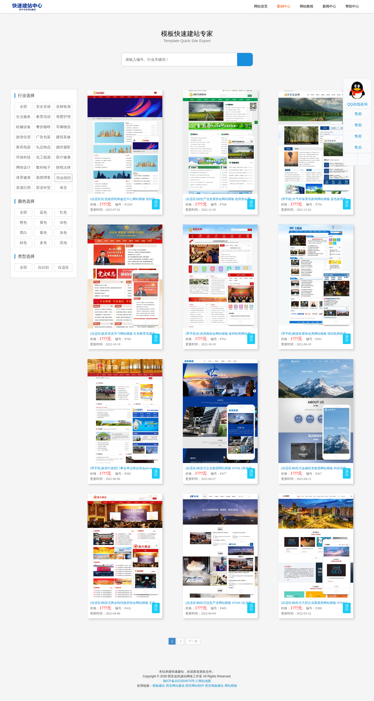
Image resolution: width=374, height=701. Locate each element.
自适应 (63, 267)
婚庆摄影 (63, 147)
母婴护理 (63, 117)
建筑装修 (63, 137)
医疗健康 (63, 157)
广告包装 (43, 137)
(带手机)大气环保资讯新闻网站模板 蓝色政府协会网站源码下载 (324, 199)
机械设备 (23, 127)
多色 (43, 243)
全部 (23, 107)
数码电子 (43, 167)
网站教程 (306, 6)
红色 (63, 212)
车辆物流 (63, 127)
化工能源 (43, 157)
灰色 (63, 233)
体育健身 (23, 178)
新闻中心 (329, 6)
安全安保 (43, 107)
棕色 (23, 243)
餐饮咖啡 (43, 127)
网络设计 (23, 167)
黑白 (23, 233)
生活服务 (23, 117)
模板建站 (158, 685)
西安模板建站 (214, 685)
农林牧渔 (63, 107)
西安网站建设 (175, 685)
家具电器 (23, 147)
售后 (358, 147)
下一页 (193, 641)
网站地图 (204, 681)
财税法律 (63, 167)
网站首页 (261, 6)
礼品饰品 (43, 147)
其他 (63, 243)
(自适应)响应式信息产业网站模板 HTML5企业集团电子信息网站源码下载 (235, 603)
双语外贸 (43, 188)
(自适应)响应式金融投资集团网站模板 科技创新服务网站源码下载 (326, 468)
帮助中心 (352, 6)
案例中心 (283, 6)
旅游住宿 (23, 137)
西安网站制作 (194, 685)
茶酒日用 (23, 188)
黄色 (43, 222)
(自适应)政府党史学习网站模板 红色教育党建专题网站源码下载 (133, 333)
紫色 (43, 233)
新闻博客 (43, 178)
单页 (63, 188)
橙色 (23, 222)
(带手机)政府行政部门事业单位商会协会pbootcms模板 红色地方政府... (137, 468)
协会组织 (63, 178)
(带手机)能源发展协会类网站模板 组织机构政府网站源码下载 (323, 333)
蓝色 (43, 212)
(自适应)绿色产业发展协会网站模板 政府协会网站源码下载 (225, 199)
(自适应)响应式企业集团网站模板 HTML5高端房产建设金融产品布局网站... (236, 468)
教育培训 (43, 117)
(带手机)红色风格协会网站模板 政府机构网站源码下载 (222, 333)
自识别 (43, 267)
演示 (156, 204)
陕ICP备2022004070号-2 (180, 681)
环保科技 (23, 157)
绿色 (63, 222)
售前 (358, 114)
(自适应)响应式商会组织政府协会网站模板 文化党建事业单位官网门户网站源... (144, 603)
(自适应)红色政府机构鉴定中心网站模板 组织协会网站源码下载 (133, 199)
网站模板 (231, 685)
